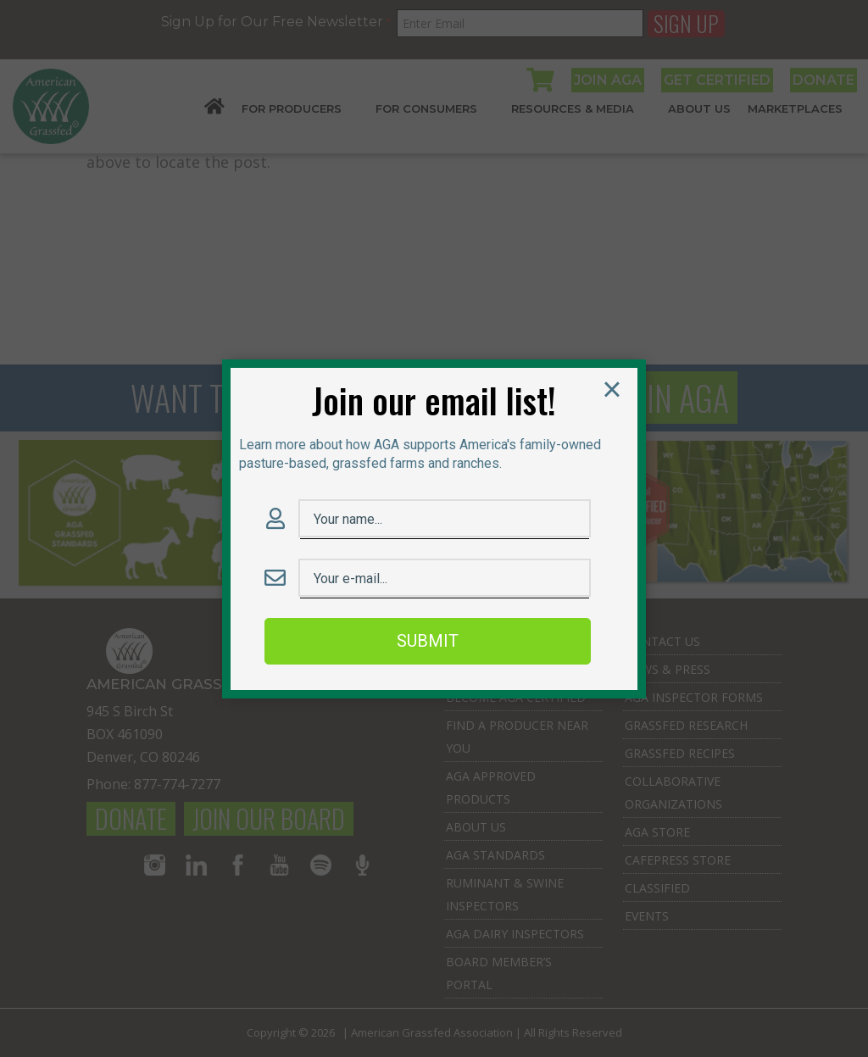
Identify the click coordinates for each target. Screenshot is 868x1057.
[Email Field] (444, 579)
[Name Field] (444, 520)
